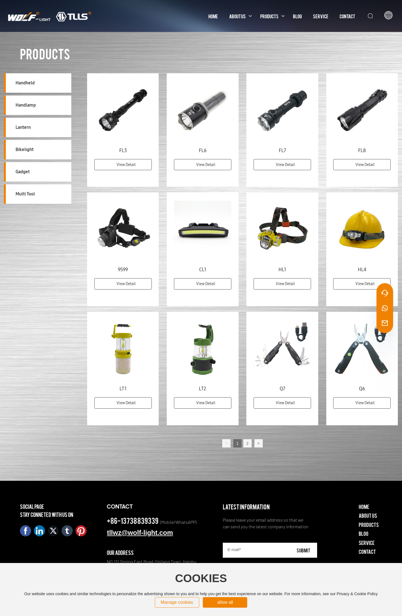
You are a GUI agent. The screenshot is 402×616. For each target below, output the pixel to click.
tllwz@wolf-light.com (140, 532)
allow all (225, 602)
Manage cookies (177, 602)
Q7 (282, 389)
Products (369, 524)
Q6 (362, 389)
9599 (123, 269)
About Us (368, 515)
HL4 (362, 269)
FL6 (202, 150)
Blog (363, 533)
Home (364, 506)
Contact (367, 551)
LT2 (202, 389)
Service (367, 542)
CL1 (202, 269)
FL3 (123, 150)
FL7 (282, 150)
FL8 (362, 150)
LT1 (123, 389)
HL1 (282, 269)
